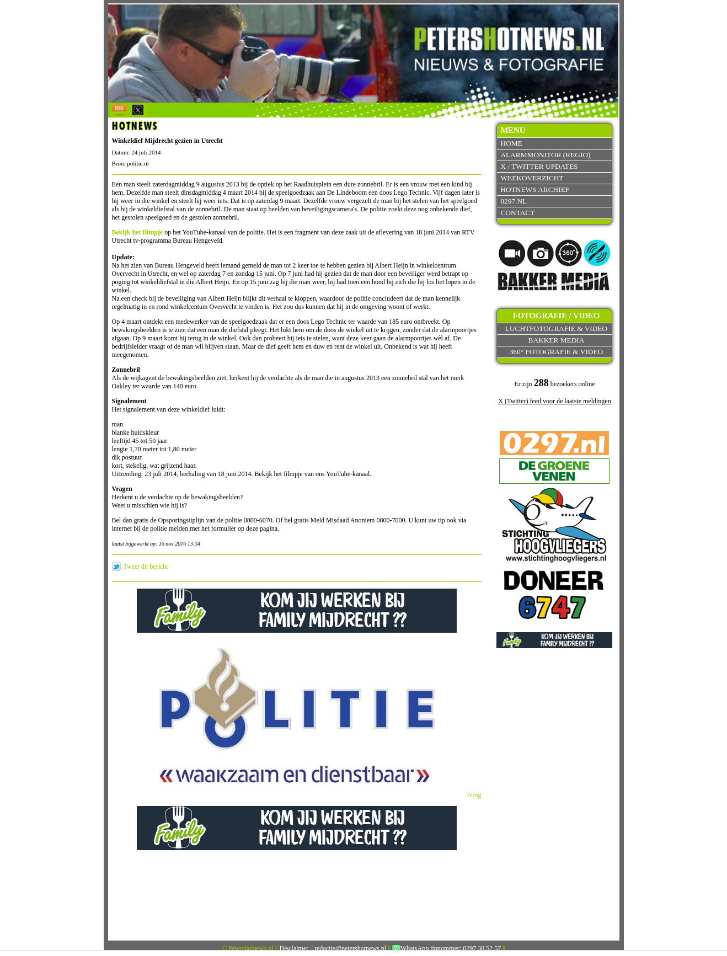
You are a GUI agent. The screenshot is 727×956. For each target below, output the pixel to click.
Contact (517, 213)
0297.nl (513, 201)
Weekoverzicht (531, 178)
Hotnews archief (534, 189)
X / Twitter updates (539, 166)
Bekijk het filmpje (137, 232)
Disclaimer (294, 948)
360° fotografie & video (556, 352)
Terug (474, 795)
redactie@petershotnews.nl (350, 948)
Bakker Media (556, 340)
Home (511, 143)
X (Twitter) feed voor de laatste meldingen (554, 401)
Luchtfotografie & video (556, 328)
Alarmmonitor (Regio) (545, 155)
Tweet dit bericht (146, 566)
